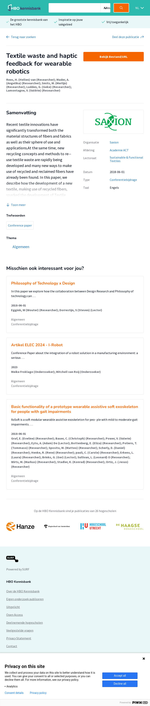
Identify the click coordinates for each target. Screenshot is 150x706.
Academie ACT (119, 150)
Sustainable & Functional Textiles (126, 159)
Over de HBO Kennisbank (22, 591)
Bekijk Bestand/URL (114, 57)
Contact (11, 646)
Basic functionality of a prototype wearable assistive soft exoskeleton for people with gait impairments (74, 409)
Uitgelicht (13, 607)
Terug (23, 37)
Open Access (14, 615)
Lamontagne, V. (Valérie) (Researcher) (33, 90)
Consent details (14, 692)
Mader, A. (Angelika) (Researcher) (37, 81)
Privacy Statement (18, 638)
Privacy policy (38, 692)
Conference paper (20, 225)
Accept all (120, 675)
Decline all (120, 683)
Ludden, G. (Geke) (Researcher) (48, 87)
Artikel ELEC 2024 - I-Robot (37, 345)
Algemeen (18, 319)
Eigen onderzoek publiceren (25, 599)
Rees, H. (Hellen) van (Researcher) (30, 80)
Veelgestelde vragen (19, 630)
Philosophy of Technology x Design (43, 283)
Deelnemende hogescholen (24, 622)
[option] (75, 526)
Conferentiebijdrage (123, 179)
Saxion (114, 142)
